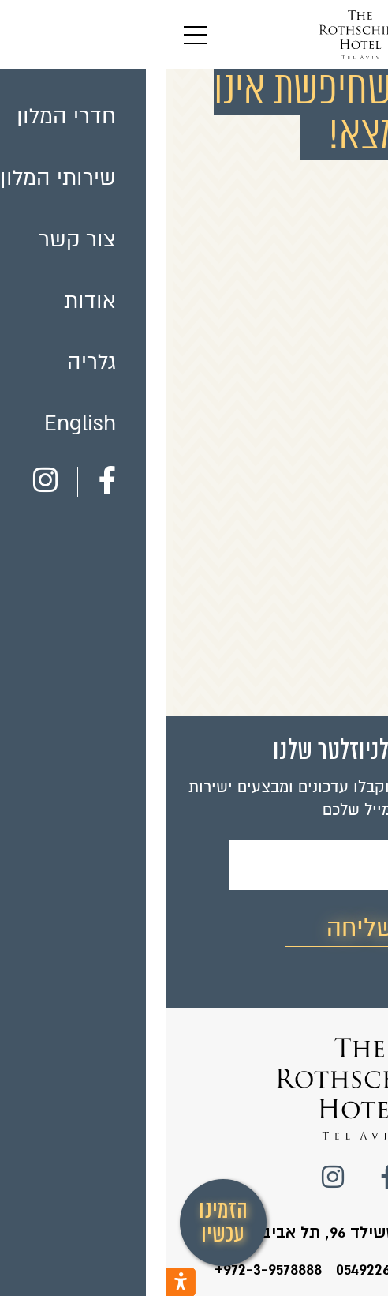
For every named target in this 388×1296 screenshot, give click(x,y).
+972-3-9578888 (101, 1269)
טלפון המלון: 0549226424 (255, 1269)
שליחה (194, 928)
